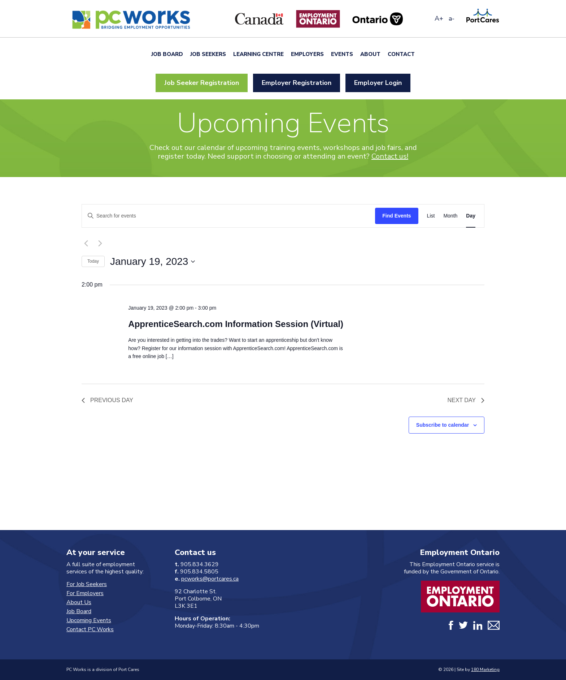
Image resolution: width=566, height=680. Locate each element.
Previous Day (107, 400)
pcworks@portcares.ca (210, 579)
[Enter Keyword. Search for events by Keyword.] (228, 216)
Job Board (167, 54)
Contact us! (389, 156)
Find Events (396, 216)
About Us (78, 602)
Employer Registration (296, 82)
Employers (307, 54)
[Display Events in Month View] (450, 216)
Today (93, 261)
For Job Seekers (86, 584)
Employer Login (378, 82)
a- (451, 18)
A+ (439, 18)
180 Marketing (485, 669)
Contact (401, 54)
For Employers (85, 593)
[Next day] (100, 243)
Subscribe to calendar (442, 425)
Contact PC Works (90, 629)
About (370, 54)
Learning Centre (258, 54)
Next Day (465, 400)
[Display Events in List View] (431, 216)
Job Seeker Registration (201, 82)
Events (342, 54)
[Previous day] (86, 243)
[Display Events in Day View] (470, 216)
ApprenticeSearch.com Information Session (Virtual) (235, 324)
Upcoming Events (88, 620)
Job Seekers (208, 54)
